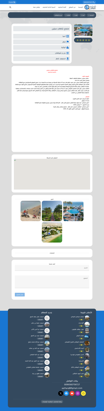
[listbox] (72, 346)
